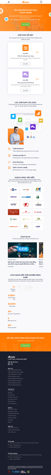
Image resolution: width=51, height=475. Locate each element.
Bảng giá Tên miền (12, 411)
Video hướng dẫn (12, 417)
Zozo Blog (25, 237)
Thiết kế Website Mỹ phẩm (14, 385)
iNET (25, 359)
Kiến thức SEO (12, 259)
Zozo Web (25, 53)
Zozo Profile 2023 (12, 403)
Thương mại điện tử (19, 155)
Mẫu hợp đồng (11, 401)
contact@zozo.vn (17, 445)
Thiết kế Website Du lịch (14, 376)
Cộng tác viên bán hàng (14, 430)
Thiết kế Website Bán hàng (14, 370)
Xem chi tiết (25, 24)
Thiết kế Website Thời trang (14, 374)
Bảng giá (10, 392)
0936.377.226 (16, 447)
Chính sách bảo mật (13, 397)
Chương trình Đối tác (13, 427)
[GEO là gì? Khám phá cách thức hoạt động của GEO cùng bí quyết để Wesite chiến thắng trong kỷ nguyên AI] (22, 250)
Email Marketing (18, 162)
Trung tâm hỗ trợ (12, 415)
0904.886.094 (16, 459)
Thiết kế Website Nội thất (14, 382)
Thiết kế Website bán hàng (25, 56)
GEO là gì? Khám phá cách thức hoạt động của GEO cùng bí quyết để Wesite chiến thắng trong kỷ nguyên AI (22, 264)
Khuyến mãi (42, 259)
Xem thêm (25, 63)
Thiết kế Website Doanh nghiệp (15, 372)
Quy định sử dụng (12, 399)
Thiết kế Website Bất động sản (15, 378)
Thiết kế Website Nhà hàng (14, 380)
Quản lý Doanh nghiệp (20, 167)
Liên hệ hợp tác (12, 432)
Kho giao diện (11, 395)
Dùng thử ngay (25, 345)
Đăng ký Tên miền (12, 409)
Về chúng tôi (11, 390)
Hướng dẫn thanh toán (13, 413)
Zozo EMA (25, 80)
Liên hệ (10, 422)
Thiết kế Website (18, 148)
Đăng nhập (41, 2)
